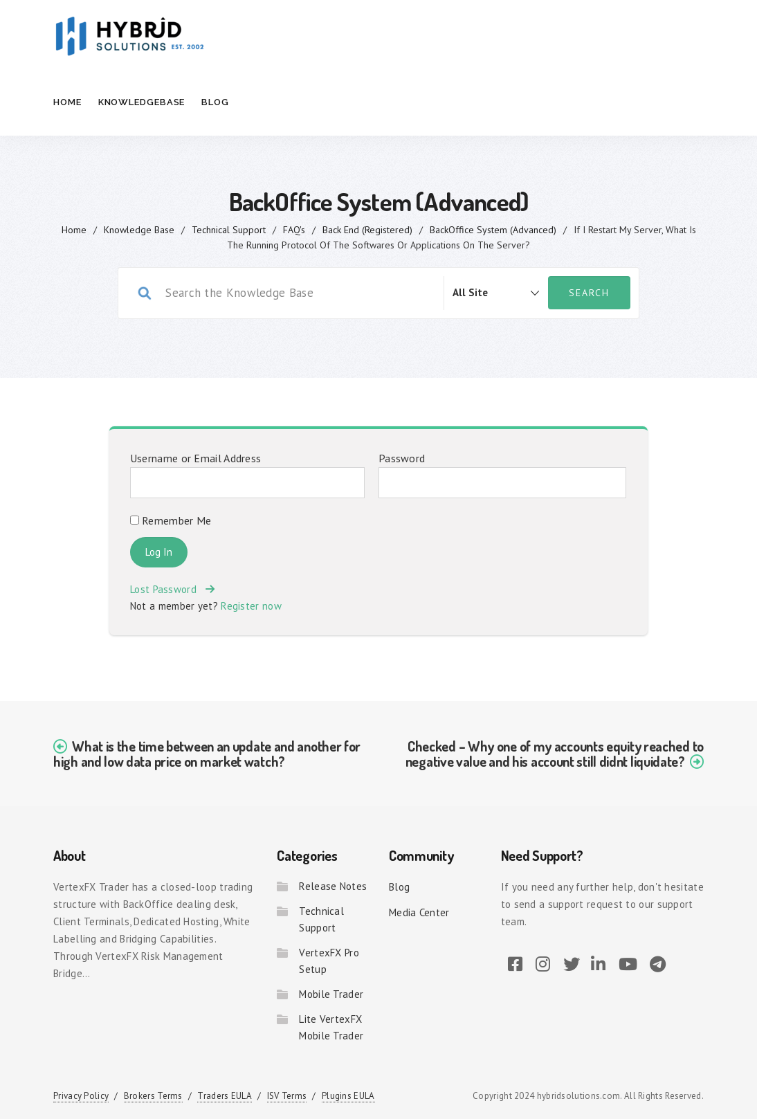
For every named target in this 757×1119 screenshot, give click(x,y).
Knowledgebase (141, 102)
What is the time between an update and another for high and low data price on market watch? (207, 753)
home (74, 230)
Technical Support (229, 230)
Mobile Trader (331, 994)
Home (67, 102)
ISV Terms (287, 1096)
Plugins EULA (348, 1096)
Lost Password (172, 589)
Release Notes (333, 886)
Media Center (419, 912)
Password (401, 458)
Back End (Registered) (367, 230)
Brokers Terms (153, 1096)
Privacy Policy (81, 1096)
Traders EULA (224, 1096)
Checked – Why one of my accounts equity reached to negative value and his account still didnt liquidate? (554, 753)
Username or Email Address (196, 458)
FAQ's (294, 230)
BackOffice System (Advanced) (493, 230)
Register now (251, 605)
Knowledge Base (139, 230)
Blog (215, 102)
